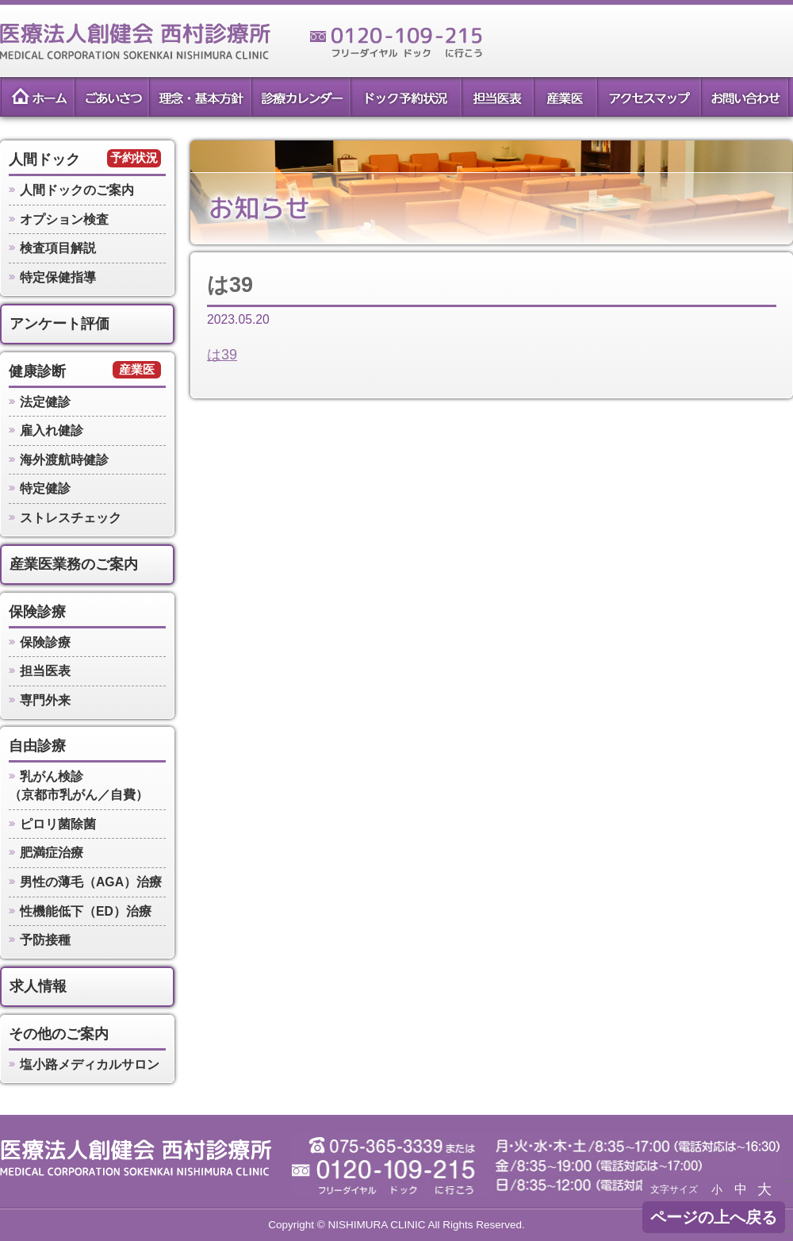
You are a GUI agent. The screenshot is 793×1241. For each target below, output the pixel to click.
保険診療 (37, 612)
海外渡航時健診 (64, 460)
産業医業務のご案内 (74, 564)
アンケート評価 (59, 324)
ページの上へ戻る (713, 1217)
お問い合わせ (745, 97)
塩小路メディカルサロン (89, 1064)
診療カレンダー (300, 97)
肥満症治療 (51, 852)
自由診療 (37, 746)
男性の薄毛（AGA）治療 (91, 882)
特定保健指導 (58, 277)
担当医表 (497, 97)
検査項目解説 (58, 248)
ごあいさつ (110, 97)
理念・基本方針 (199, 97)
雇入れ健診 (51, 430)
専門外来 (45, 700)
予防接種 (45, 940)
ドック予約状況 (405, 97)
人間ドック (44, 159)
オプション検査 (64, 219)
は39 (222, 355)
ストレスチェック (70, 517)
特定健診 (45, 488)
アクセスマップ (648, 97)
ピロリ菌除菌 (58, 824)
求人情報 (38, 986)
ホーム (36, 97)
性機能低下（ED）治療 (85, 911)
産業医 (565, 97)
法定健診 (45, 402)
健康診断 (37, 371)
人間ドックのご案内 (77, 190)
